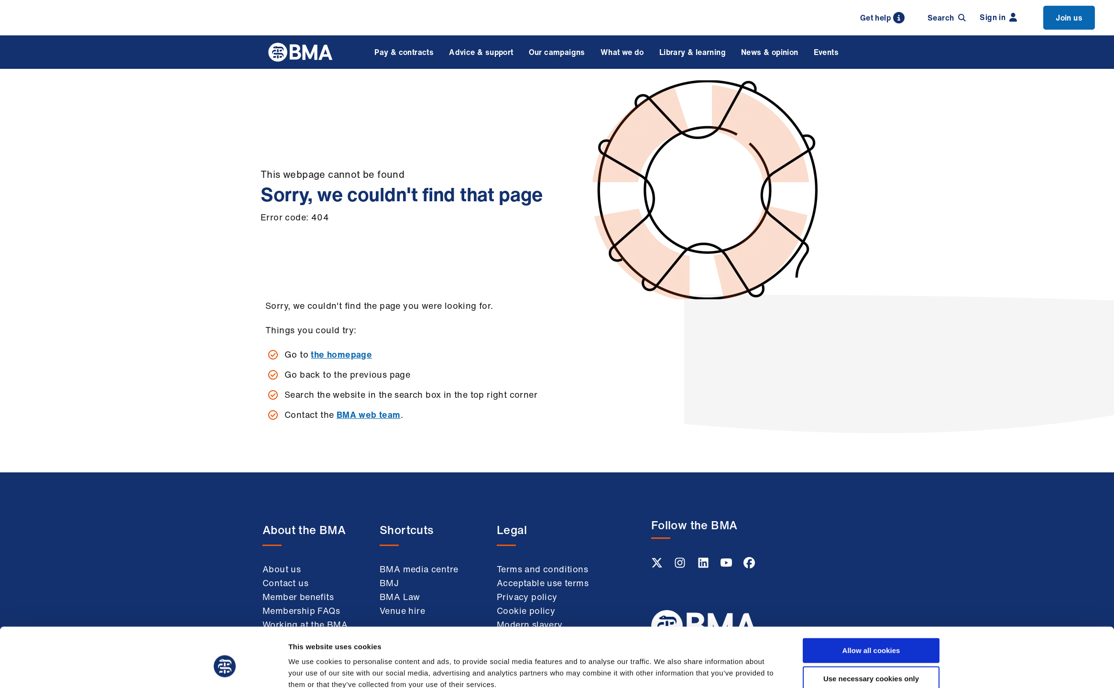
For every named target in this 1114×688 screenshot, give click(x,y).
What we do (622, 52)
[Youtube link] (727, 565)
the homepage (341, 354)
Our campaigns (557, 52)
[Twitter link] (658, 565)
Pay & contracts (404, 52)
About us (281, 569)
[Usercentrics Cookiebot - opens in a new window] (225, 669)
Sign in (998, 17)
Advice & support (481, 52)
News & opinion (769, 52)
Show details (665, 669)
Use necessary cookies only (871, 632)
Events (826, 52)
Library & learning (692, 52)
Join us (1069, 17)
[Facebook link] (749, 565)
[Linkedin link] (704, 565)
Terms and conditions (542, 569)
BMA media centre (419, 569)
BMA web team (369, 414)
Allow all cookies (871, 604)
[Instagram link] (681, 565)
